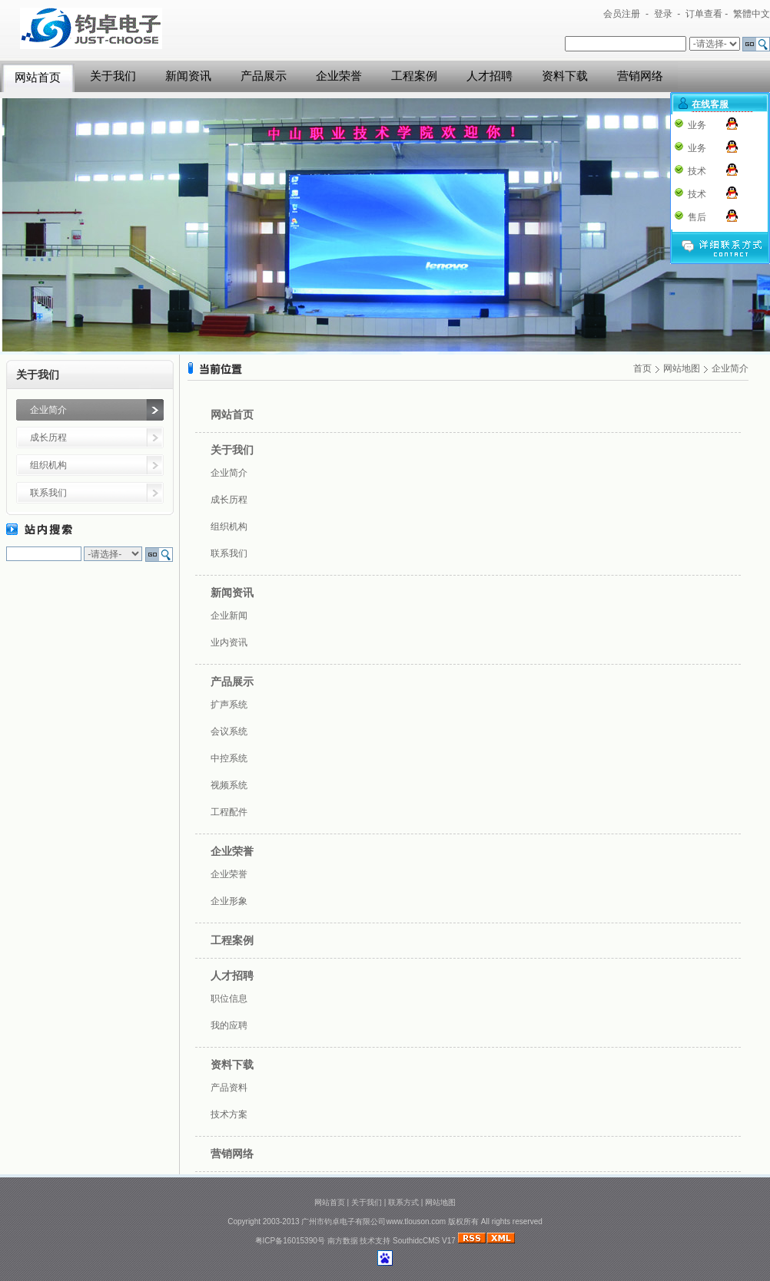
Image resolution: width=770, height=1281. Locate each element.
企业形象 (229, 901)
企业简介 (48, 409)
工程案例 (414, 76)
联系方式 (403, 1202)
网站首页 (38, 77)
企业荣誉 (339, 76)
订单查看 (703, 13)
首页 (642, 368)
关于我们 (113, 76)
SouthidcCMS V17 (424, 1240)
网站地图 (681, 368)
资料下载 (565, 76)
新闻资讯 (188, 76)
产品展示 (264, 76)
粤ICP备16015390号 (290, 1240)
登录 (663, 13)
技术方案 (229, 1114)
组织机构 (48, 465)
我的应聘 (229, 1025)
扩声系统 (229, 704)
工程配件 (229, 812)
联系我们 (48, 492)
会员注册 (621, 13)
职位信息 (229, 998)
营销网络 (640, 76)
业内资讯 (229, 642)
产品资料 (229, 1087)
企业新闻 (229, 615)
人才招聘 (489, 76)
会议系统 (229, 731)
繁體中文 (751, 13)
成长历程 (48, 437)
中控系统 (229, 758)
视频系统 (229, 785)
